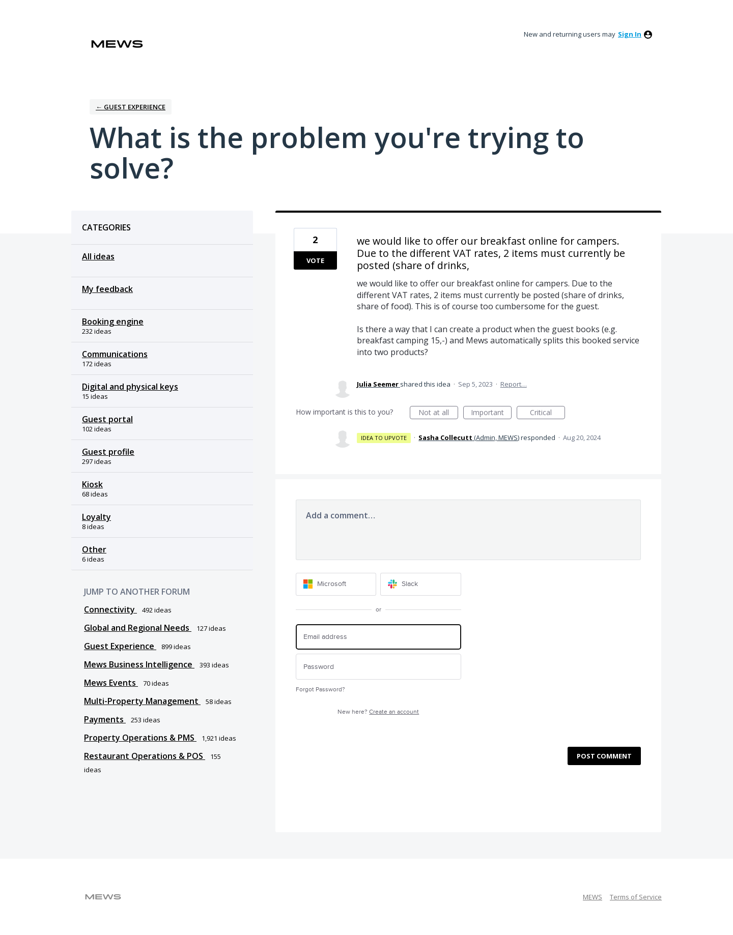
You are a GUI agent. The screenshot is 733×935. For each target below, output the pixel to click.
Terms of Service (636, 896)
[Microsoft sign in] (336, 584)
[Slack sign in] (420, 584)
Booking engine (113, 321)
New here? (378, 712)
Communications (115, 354)
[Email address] (378, 637)
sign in (629, 34)
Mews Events (111, 682)
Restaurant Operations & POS (144, 756)
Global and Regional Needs (137, 627)
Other (94, 549)
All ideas (98, 256)
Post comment (604, 756)
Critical (547, 413)
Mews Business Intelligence (139, 664)
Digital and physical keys (130, 386)
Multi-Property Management (142, 701)
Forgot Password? (320, 689)
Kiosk (92, 484)
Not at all (438, 413)
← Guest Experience (130, 106)
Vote (315, 260)
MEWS (592, 896)
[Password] (378, 667)
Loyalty (96, 516)
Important (491, 413)
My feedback (107, 289)
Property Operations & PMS (140, 737)
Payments (105, 719)
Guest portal (107, 419)
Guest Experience (120, 646)
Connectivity (110, 609)
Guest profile (108, 451)
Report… (513, 384)
